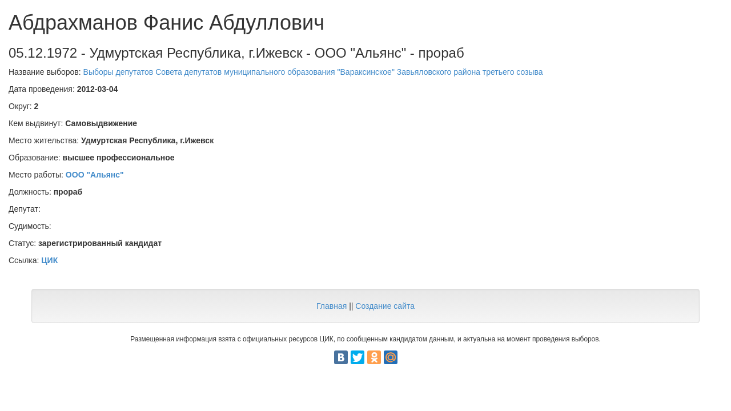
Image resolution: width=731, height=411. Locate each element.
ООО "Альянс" (95, 174)
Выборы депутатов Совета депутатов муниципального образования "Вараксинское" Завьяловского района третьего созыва (313, 71)
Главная (331, 306)
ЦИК (49, 260)
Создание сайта (385, 306)
